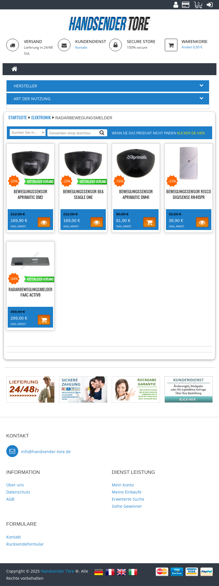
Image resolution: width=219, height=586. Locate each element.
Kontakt (13, 537)
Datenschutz (18, 492)
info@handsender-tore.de (46, 451)
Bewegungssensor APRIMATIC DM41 (136, 194)
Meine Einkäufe (126, 492)
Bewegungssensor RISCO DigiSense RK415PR (188, 194)
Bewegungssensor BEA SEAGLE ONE (83, 194)
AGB (10, 499)
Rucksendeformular (25, 544)
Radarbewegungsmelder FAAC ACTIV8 (30, 292)
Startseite (18, 117)
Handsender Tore (57, 571)
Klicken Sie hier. (191, 133)
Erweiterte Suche (128, 499)
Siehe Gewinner (127, 506)
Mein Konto (123, 485)
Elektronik (41, 117)
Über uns (15, 485)
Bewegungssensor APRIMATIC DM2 (30, 194)
